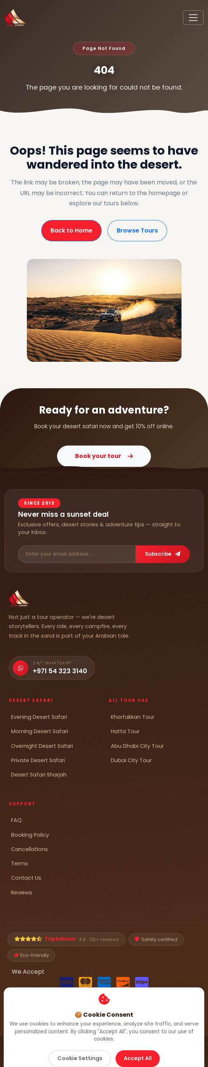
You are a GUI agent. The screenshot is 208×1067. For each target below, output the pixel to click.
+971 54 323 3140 (60, 671)
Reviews (21, 892)
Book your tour (104, 456)
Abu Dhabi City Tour (137, 746)
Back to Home (71, 230)
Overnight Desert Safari (42, 746)
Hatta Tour (125, 731)
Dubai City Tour (131, 760)
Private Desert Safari (38, 760)
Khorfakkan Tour (132, 717)
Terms (19, 863)
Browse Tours (137, 230)
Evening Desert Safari (39, 717)
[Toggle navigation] (193, 17)
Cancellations (29, 849)
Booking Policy (30, 835)
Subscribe (162, 554)
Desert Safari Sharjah (39, 774)
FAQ (16, 820)
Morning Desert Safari (39, 731)
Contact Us (26, 878)
